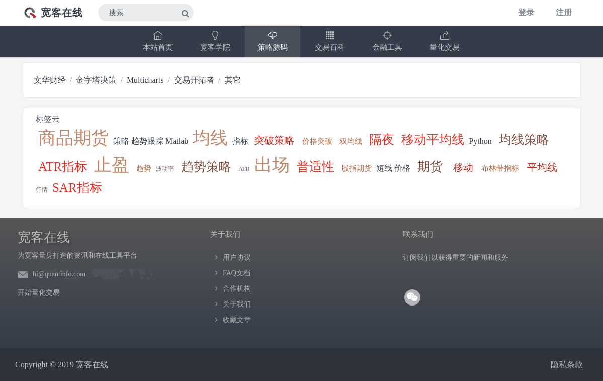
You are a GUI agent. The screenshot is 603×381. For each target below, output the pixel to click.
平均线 (542, 167)
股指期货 (356, 168)
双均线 (350, 141)
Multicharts (145, 79)
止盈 (111, 165)
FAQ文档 (236, 273)
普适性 (315, 166)
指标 (240, 141)
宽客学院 (215, 41)
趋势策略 (206, 166)
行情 (42, 189)
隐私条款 (567, 364)
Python (480, 141)
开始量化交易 (39, 292)
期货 (430, 166)
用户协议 (237, 257)
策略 (121, 141)
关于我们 (237, 304)
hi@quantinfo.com (59, 274)
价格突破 (317, 141)
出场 (272, 165)
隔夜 (381, 139)
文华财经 (50, 79)
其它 (233, 79)
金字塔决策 (96, 79)
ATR (244, 168)
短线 (384, 168)
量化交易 (444, 41)
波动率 (165, 168)
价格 (402, 168)
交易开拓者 (194, 79)
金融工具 (387, 41)
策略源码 (272, 41)
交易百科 (330, 41)
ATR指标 (62, 166)
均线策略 (524, 139)
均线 (210, 138)
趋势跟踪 (147, 141)
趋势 (143, 168)
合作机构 (237, 288)
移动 (463, 167)
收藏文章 (237, 320)
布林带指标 (500, 168)
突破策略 (274, 140)
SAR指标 (77, 187)
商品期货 (73, 138)
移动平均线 (432, 139)
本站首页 (158, 41)
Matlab (176, 141)
